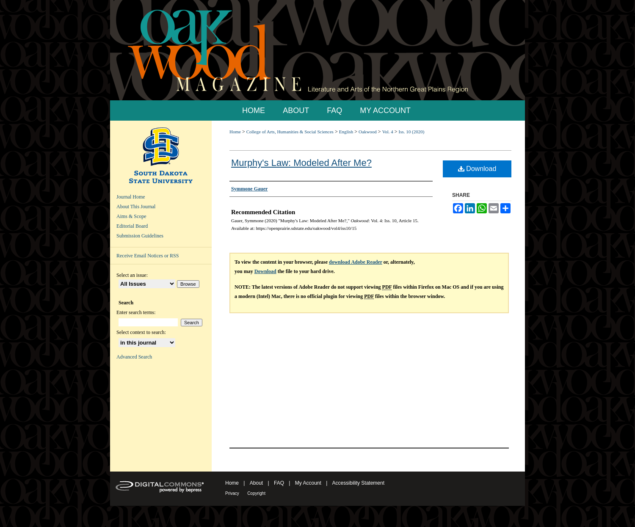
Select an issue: (132, 275)
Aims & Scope (131, 216)
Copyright (256, 493)
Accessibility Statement (358, 483)
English (346, 131)
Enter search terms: (136, 312)
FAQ (279, 483)
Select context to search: (141, 332)
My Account (308, 483)
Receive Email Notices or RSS (147, 256)
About (256, 483)
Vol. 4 (387, 131)
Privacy (232, 493)
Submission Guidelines (139, 236)
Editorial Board (132, 226)
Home (235, 131)
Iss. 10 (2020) (412, 131)
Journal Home (130, 197)
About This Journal (135, 207)
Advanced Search (134, 357)
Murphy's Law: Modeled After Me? (301, 162)
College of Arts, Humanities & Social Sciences (290, 131)
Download (477, 168)
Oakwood (368, 131)
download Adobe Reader (355, 262)
